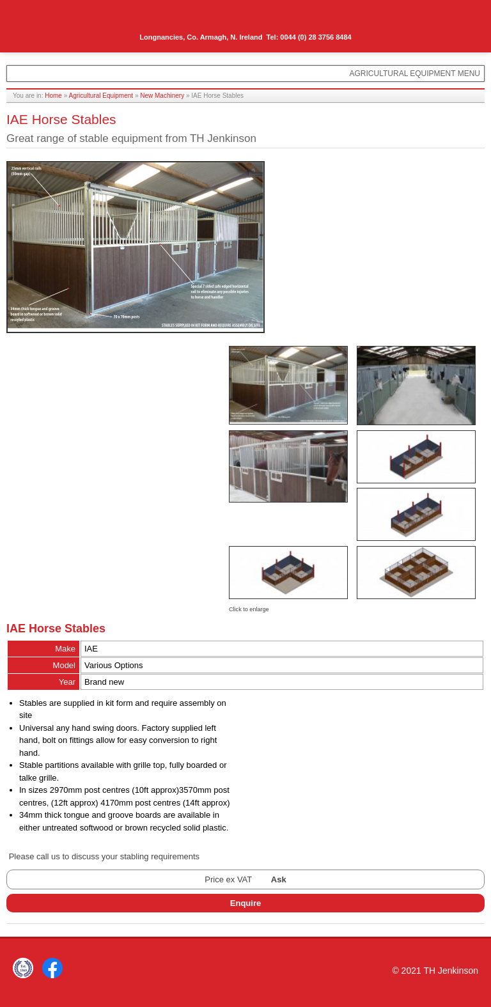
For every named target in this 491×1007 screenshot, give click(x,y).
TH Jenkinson (63, 19)
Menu (463, 17)
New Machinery (162, 95)
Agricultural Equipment (101, 95)
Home (53, 95)
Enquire (245, 903)
